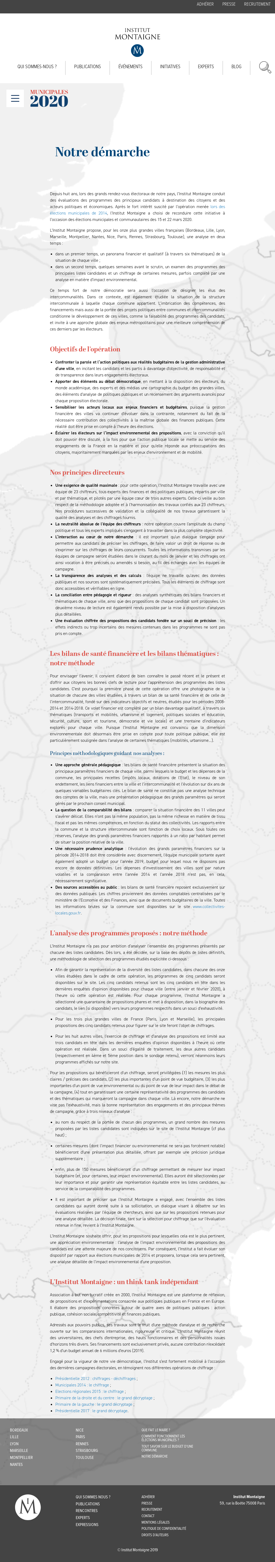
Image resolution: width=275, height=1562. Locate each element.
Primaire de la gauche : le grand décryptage (93, 1404)
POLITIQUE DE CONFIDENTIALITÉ (164, 1528)
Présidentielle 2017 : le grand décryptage (91, 1411)
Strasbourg (87, 1451)
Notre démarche (155, 1456)
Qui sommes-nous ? (37, 67)
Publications (87, 67)
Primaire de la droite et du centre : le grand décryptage (104, 1398)
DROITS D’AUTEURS (155, 1535)
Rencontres (87, 1511)
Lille (14, 1437)
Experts (206, 67)
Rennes (82, 1444)
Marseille (19, 1451)
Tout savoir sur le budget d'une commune (167, 1448)
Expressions (87, 1525)
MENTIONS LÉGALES (156, 1522)
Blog (236, 67)
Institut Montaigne (137, 42)
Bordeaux (19, 1430)
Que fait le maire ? (156, 1430)
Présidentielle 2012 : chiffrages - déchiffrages (95, 1378)
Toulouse (85, 1458)
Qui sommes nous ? (93, 1497)
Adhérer (205, 4)
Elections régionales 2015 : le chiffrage (89, 1391)
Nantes (16, 1464)
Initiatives (170, 67)
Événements (130, 67)
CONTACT (148, 1516)
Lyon (14, 1444)
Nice (80, 1430)
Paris (80, 1437)
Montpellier (21, 1458)
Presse (229, 4)
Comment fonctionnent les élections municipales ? (163, 1438)
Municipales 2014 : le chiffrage (82, 1385)
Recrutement (257, 4)
